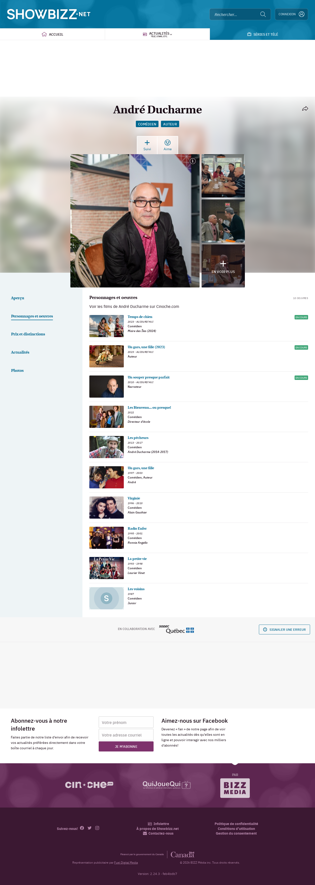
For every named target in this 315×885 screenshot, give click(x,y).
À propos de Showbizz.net (157, 828)
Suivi (147, 145)
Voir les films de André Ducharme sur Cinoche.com (134, 306)
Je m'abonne (126, 746)
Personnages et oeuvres (32, 316)
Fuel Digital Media (126, 862)
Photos (17, 371)
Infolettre (158, 823)
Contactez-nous (158, 833)
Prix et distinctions (28, 334)
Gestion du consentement (236, 833)
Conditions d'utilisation (236, 828)
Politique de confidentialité (236, 823)
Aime (168, 145)
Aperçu (17, 298)
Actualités (20, 353)
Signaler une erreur (284, 629)
